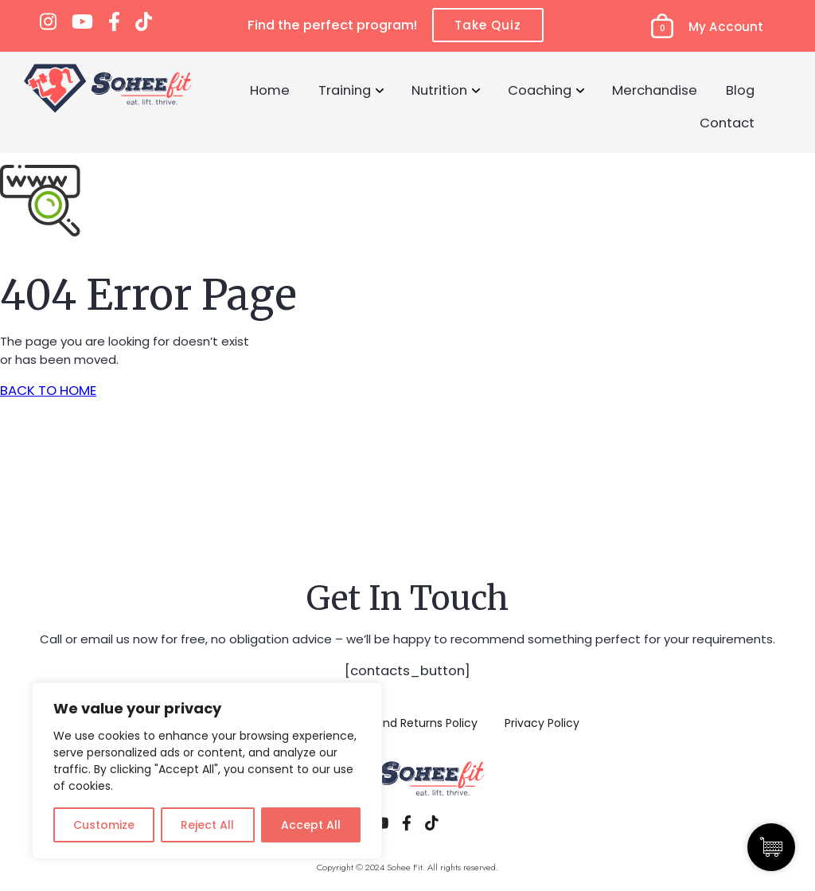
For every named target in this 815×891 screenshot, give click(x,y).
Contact (727, 122)
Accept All (311, 825)
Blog (740, 90)
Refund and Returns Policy (405, 723)
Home (270, 90)
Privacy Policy (542, 723)
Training (344, 90)
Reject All (207, 825)
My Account (725, 26)
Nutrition (439, 90)
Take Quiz (487, 25)
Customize (104, 825)
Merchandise (654, 90)
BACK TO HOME (48, 390)
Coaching (539, 90)
